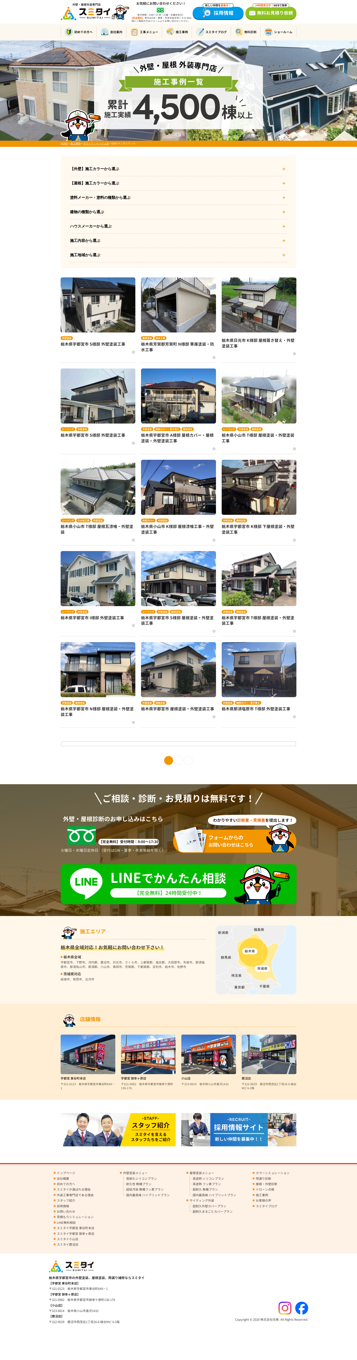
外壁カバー (148, 520)
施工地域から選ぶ (178, 255)
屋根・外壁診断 (266, 1184)
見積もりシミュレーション (75, 1217)
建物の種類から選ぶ (178, 212)
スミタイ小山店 (67, 1239)
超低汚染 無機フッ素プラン (145, 1189)
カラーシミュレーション (273, 1173)
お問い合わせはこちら (237, 841)
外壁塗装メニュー (135, 1173)
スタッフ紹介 (66, 1200)
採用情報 (218, 11)
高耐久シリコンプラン (141, 1178)
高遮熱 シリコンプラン (208, 1178)
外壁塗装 (66, 338)
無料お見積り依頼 (273, 11)
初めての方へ (79, 32)
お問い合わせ (66, 1211)
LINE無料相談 (66, 1222)
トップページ (66, 1173)
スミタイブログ (211, 32)
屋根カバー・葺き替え (167, 429)
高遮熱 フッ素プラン (207, 1184)
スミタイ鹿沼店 (67, 1244)
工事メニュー (144, 32)
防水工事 (160, 338)
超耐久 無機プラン (205, 1189)
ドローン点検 (265, 1189)
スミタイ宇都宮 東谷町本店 (75, 1228)
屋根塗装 (147, 338)
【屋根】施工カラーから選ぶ (178, 183)
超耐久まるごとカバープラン (212, 1211)
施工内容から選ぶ (178, 240)
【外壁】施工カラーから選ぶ (178, 169)
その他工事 (83, 520)
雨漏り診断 (263, 1178)
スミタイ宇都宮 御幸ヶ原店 (75, 1234)
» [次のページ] (188, 760)
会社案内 (111, 32)
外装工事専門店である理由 (75, 1195)
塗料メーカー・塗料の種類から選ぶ (178, 197)
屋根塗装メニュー (202, 1173)
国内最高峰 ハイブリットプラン (214, 1195)
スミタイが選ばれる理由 (74, 1189)
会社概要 (63, 1178)
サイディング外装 (202, 1200)
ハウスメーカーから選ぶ (178, 226)
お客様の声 (263, 1200)
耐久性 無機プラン (138, 1184)
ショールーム (278, 32)
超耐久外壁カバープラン (209, 1206)
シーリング (68, 429)
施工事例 (177, 32)
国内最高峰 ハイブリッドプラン (148, 1195)
